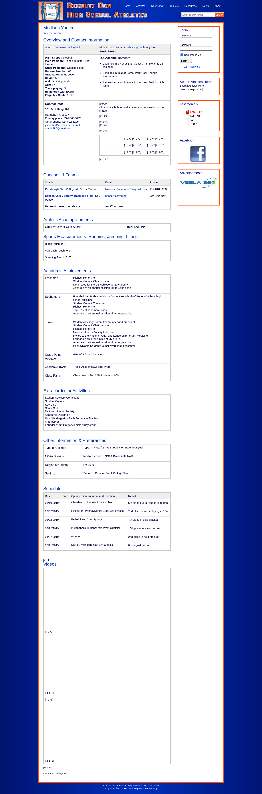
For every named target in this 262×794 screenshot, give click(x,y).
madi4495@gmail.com (58, 128)
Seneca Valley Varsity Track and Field (69, 195)
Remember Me (190, 54)
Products (173, 6)
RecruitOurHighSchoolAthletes (140, 788)
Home (127, 6)
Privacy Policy (151, 785)
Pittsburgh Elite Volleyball (62, 189)
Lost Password (191, 66)
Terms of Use (124, 785)
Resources (190, 6)
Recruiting (157, 6)
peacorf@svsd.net (116, 195)
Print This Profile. (53, 33)
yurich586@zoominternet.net (62, 125)
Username (186, 35)
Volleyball (74, 47)
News (205, 6)
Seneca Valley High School (132, 47)
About (218, 6)
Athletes (141, 6)
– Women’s (60, 47)
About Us (137, 785)
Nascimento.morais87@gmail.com (126, 189)
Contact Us (109, 785)
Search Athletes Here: (192, 85)
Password (185, 44)
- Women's (48, 773)
